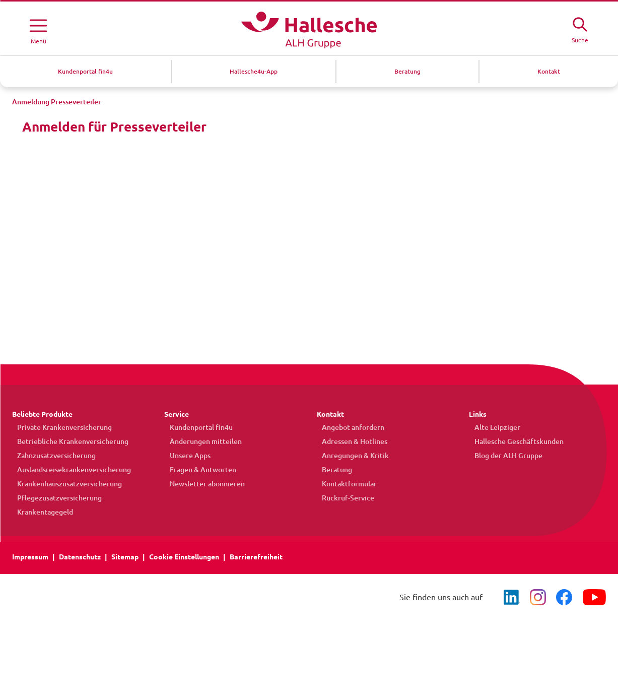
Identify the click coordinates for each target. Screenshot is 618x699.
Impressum (30, 557)
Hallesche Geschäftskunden (513, 441)
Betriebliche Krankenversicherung (67, 441)
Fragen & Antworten (197, 470)
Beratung (332, 470)
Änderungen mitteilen (200, 441)
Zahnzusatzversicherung (51, 456)
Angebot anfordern (348, 427)
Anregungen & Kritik (350, 456)
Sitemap (125, 557)
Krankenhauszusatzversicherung (64, 484)
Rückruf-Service (343, 498)
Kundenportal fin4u (195, 427)
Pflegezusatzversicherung (54, 498)
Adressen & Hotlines (349, 441)
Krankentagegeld (40, 512)
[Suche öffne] (579, 28)
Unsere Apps (184, 456)
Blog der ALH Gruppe (503, 456)
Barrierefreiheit (256, 557)
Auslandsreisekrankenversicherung (69, 470)
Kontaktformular (344, 484)
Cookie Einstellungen (184, 557)
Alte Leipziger (492, 427)
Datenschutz (80, 557)
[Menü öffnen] (38, 29)
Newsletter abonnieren (201, 484)
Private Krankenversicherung (59, 427)
